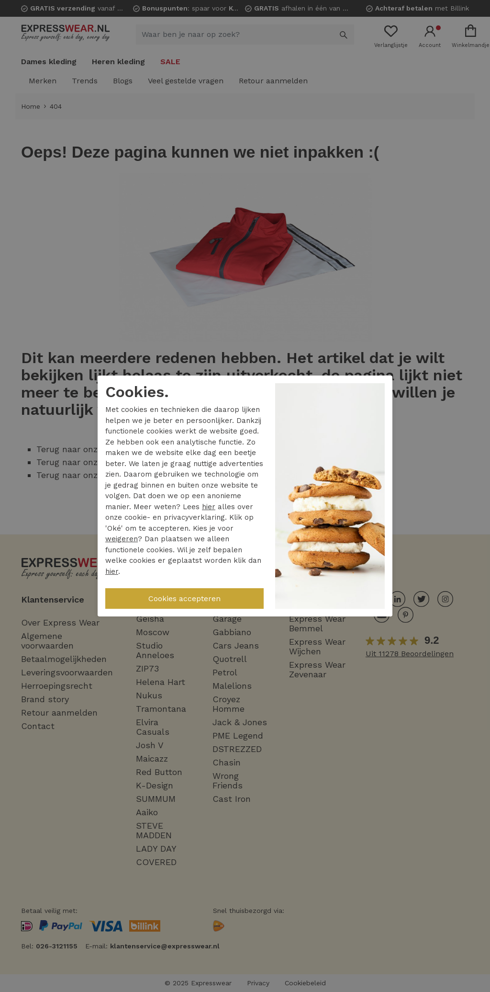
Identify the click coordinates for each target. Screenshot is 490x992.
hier (208, 506)
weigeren (121, 539)
